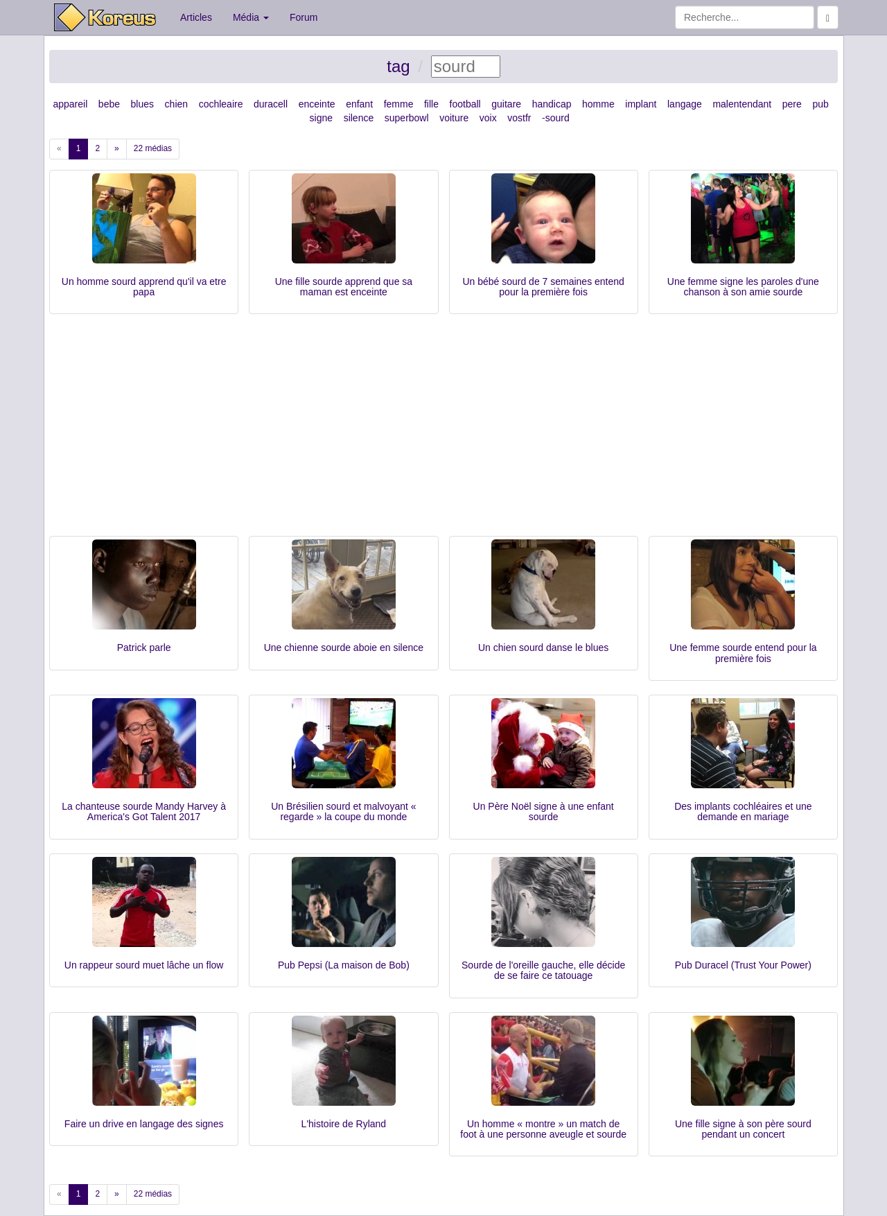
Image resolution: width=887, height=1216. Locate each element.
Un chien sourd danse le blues (543, 647)
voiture (453, 117)
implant (640, 104)
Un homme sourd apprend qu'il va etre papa (144, 286)
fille (431, 104)
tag (398, 66)
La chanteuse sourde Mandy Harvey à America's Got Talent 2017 (144, 811)
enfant (359, 104)
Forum (303, 17)
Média (251, 17)
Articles (196, 17)
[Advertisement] (443, 432)
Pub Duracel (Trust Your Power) (743, 965)
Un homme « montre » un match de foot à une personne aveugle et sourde (543, 1129)
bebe (109, 104)
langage (684, 104)
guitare (506, 104)
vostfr (519, 117)
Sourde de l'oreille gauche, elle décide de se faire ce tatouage (543, 970)
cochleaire (221, 104)
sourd (557, 117)
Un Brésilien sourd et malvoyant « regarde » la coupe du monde (343, 811)
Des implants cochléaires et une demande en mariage (742, 811)
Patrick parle (144, 647)
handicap (552, 104)
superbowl (407, 117)
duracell (271, 104)
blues (142, 104)
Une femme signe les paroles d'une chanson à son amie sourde (743, 286)
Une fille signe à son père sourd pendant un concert (743, 1129)
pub (820, 104)
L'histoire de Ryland (344, 1123)
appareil (70, 104)
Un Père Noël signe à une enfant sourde (543, 811)
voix (488, 117)
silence (359, 117)
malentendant (741, 104)
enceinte (317, 104)
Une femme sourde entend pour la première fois (742, 652)
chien (176, 104)
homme (598, 104)
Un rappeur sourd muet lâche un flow (144, 965)
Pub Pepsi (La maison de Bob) (344, 965)
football (465, 104)
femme (399, 104)
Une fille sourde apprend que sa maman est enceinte (343, 286)
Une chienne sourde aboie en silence (343, 647)
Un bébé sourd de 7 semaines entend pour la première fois (543, 286)
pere (792, 104)
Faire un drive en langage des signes (144, 1123)
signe (321, 117)
